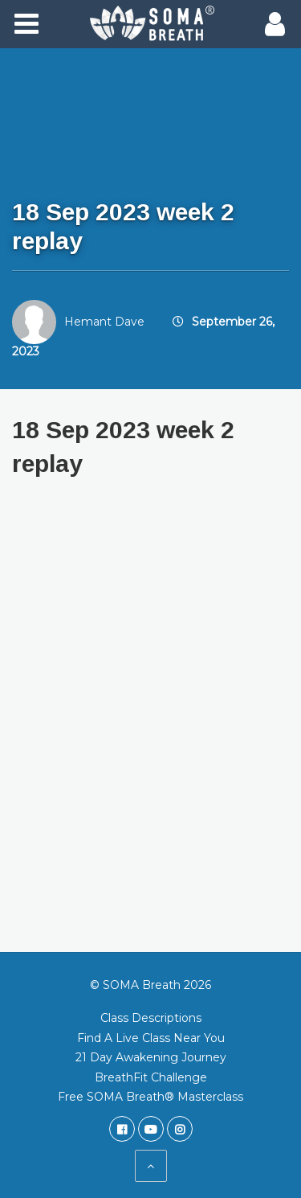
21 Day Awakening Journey (150, 1057)
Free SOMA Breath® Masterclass (150, 1096)
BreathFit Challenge (151, 1077)
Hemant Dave (104, 321)
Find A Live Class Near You (151, 1038)
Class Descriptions (150, 1018)
